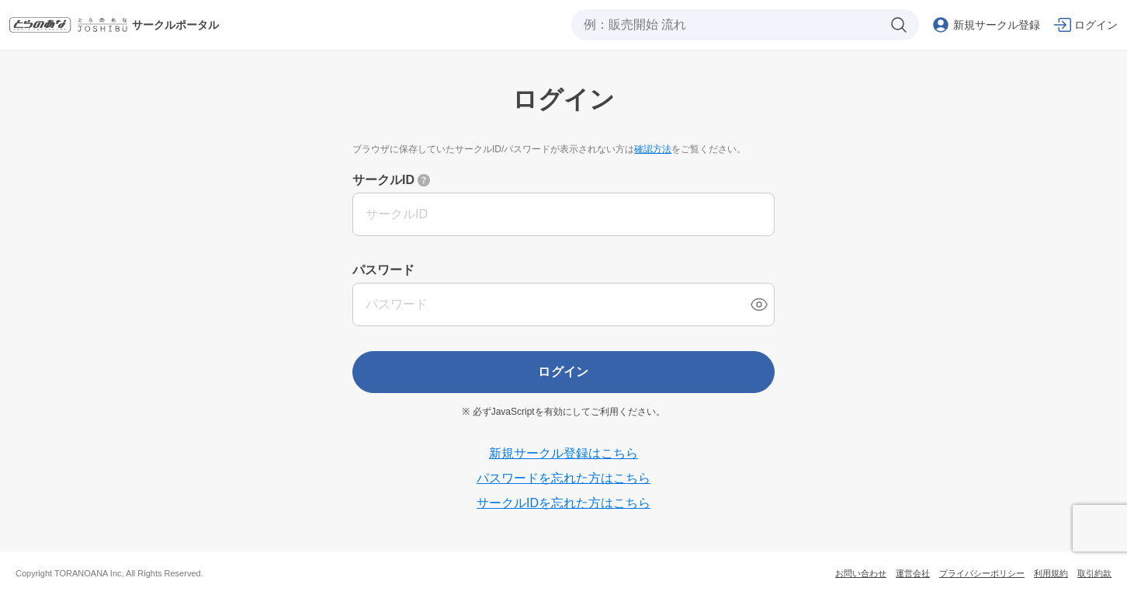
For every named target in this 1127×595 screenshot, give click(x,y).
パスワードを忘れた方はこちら (563, 478)
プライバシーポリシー (982, 573)
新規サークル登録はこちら (563, 453)
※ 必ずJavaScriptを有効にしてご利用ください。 (563, 411)
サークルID (383, 179)
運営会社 (913, 573)
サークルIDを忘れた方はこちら (563, 503)
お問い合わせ (860, 573)
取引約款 (1094, 573)
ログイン (563, 371)
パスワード (383, 270)
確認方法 (652, 149)
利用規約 (1051, 573)
